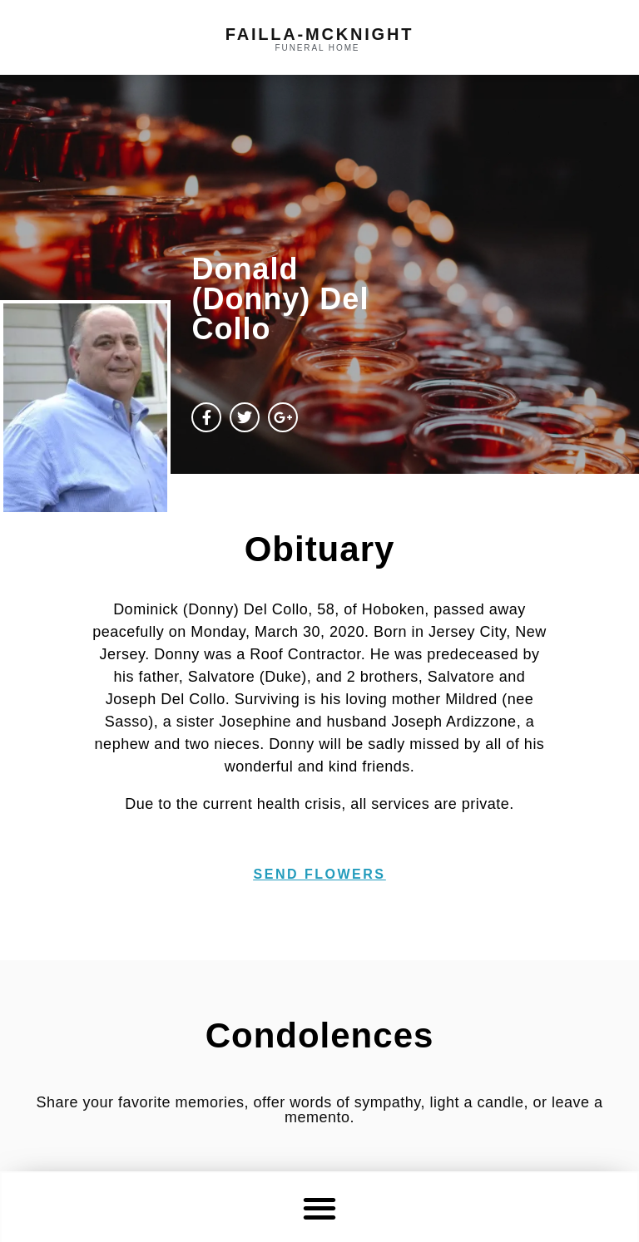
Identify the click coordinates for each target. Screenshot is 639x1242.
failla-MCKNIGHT (319, 34)
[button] (320, 1207)
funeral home (317, 47)
